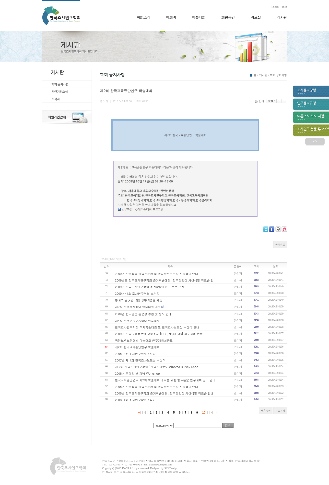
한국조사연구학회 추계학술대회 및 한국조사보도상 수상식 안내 (157, 327)
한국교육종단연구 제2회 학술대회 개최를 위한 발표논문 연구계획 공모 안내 (165, 380)
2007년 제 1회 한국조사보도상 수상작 (140, 360)
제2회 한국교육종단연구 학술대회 (137, 347)
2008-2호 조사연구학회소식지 (135, 353)
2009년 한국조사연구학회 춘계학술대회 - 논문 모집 (149, 287)
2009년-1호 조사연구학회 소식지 (137, 293)
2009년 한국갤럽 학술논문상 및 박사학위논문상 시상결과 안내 (156, 273)
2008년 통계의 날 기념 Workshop (137, 373)
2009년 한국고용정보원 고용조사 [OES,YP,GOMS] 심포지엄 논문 (159, 334)
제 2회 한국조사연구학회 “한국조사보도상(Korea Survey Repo (156, 367)
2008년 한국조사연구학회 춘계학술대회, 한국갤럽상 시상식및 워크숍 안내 (164, 393)
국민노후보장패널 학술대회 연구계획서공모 (144, 340)
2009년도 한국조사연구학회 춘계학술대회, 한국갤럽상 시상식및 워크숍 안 (164, 280)
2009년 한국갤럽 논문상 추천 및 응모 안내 (143, 314)
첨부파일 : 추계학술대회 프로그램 (142, 209)
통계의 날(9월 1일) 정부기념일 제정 (139, 300)
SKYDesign (170, 468)
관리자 (238, 273)
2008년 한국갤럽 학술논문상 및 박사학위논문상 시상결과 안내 (156, 386)
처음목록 (265, 410)
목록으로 (280, 244)
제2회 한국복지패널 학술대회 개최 (138, 307)
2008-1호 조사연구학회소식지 (135, 400)
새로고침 (280, 410)
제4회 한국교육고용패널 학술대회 (137, 320)
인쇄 (260, 101)
